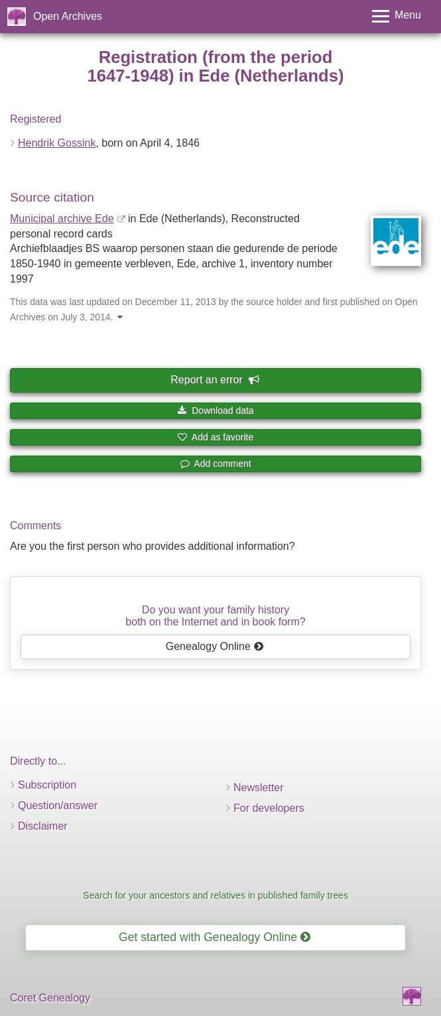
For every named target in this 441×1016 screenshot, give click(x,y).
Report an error (214, 379)
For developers (268, 808)
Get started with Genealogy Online (214, 937)
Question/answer (57, 805)
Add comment (215, 463)
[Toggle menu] (396, 16)
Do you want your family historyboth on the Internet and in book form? (215, 615)
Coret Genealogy (50, 997)
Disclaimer (43, 826)
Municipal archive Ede (62, 218)
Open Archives (67, 16)
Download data (215, 410)
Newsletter (258, 787)
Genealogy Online (215, 646)
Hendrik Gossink (56, 143)
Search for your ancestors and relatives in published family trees (215, 895)
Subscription (47, 785)
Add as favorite (216, 437)
